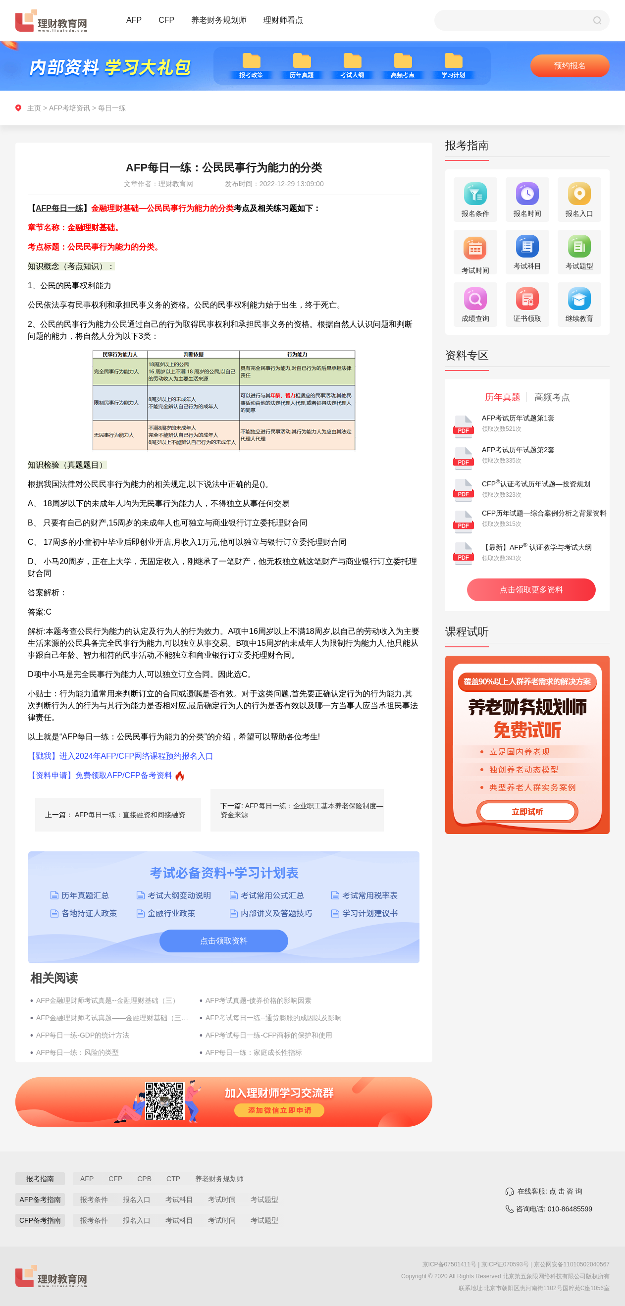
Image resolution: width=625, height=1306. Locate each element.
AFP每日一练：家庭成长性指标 (254, 1052)
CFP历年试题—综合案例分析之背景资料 (544, 513)
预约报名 (570, 65)
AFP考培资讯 (69, 108)
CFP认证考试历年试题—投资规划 (536, 484)
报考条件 (94, 1199)
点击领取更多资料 (531, 589)
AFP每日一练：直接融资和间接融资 (130, 815)
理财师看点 (283, 20)
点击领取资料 (224, 941)
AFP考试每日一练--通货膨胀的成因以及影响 (274, 1018)
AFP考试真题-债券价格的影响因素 (259, 1000)
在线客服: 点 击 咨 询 (550, 1191)
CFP (166, 20)
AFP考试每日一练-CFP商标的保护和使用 (269, 1035)
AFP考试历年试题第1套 (518, 418)
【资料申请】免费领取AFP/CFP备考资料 (100, 775)
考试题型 (264, 1199)
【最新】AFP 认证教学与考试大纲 (537, 547)
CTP (173, 1179)
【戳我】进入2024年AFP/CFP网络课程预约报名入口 (120, 756)
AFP (134, 20)
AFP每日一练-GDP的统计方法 (82, 1035)
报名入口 (137, 1199)
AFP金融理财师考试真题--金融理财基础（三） (107, 1000)
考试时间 (222, 1199)
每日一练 (112, 108)
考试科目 (179, 1199)
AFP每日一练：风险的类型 (77, 1052)
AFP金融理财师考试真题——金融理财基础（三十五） (113, 1018)
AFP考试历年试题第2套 (518, 450)
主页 (34, 108)
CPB (144, 1179)
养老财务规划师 (219, 20)
